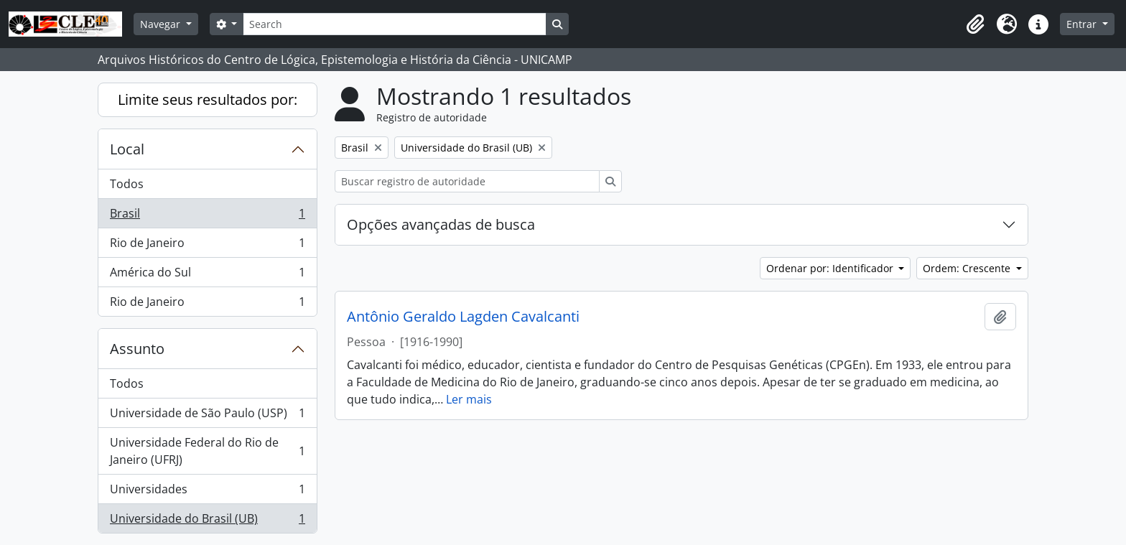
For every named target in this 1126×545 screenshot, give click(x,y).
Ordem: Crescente (968, 268)
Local (127, 149)
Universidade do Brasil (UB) (207, 521)
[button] (975, 24)
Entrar (1082, 24)
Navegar (161, 24)
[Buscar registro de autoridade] (467, 181)
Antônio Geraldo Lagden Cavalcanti (463, 316)
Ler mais (469, 399)
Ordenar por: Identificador (831, 268)
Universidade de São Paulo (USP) (207, 416)
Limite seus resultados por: (207, 99)
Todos (127, 184)
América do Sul (207, 275)
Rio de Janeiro (207, 246)
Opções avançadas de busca (441, 224)
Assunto (137, 348)
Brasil (207, 216)
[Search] (394, 24)
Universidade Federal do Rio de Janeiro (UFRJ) (207, 450)
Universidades (207, 492)
